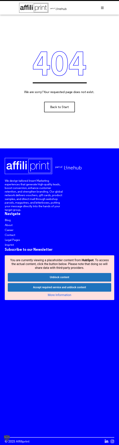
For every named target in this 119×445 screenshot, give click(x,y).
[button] (102, 7)
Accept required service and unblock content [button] (59, 287)
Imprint (9, 245)
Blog (8, 220)
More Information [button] (59, 295)
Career (9, 230)
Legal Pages (12, 240)
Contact (10, 235)
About (9, 225)
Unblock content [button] (59, 277)
